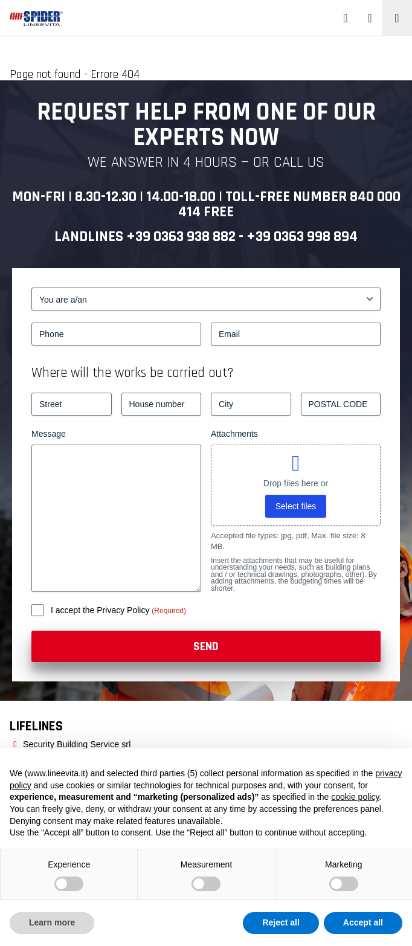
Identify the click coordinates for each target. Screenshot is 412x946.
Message (48, 434)
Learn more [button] (52, 922)
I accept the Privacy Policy (101, 610)
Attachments (234, 434)
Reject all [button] (280, 922)
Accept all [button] (363, 922)
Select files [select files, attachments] (296, 506)
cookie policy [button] (355, 797)
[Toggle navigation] (397, 18)
